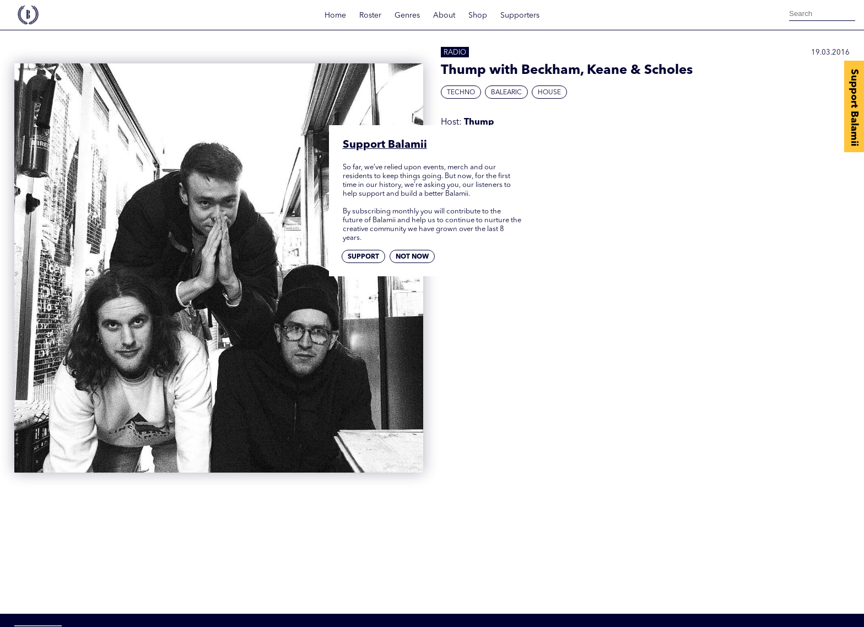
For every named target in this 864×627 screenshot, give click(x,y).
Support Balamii (854, 107)
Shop (477, 15)
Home (335, 15)
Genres (407, 15)
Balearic (506, 92)
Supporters (519, 15)
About (444, 15)
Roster (370, 15)
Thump (479, 122)
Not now (412, 257)
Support (363, 257)
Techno (461, 92)
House (549, 92)
